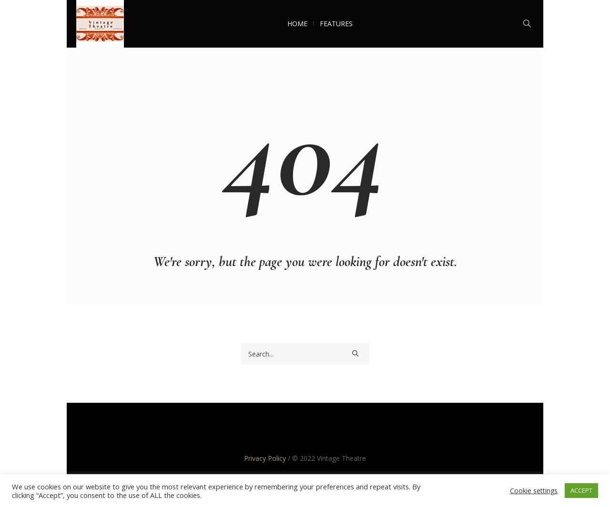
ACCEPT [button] (581, 490)
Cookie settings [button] (534, 490)
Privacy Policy (265, 458)
